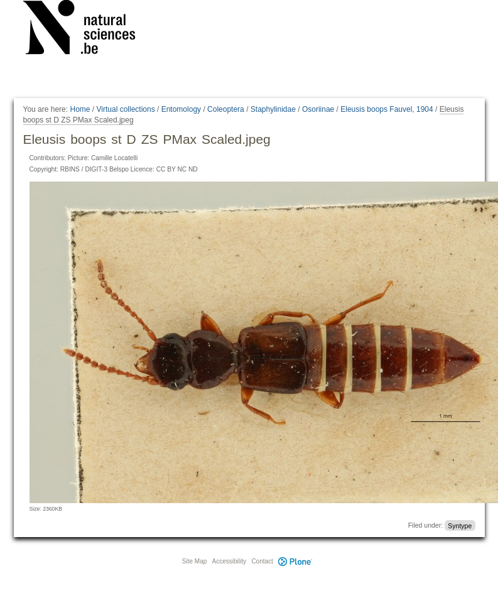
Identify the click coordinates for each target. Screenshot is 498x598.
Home (80, 109)
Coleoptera (225, 109)
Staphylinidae (273, 109)
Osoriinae (318, 109)
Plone (296, 561)
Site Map (194, 561)
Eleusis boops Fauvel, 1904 (386, 109)
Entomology (181, 109)
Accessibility (229, 561)
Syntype (460, 525)
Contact (262, 561)
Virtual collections (126, 109)
